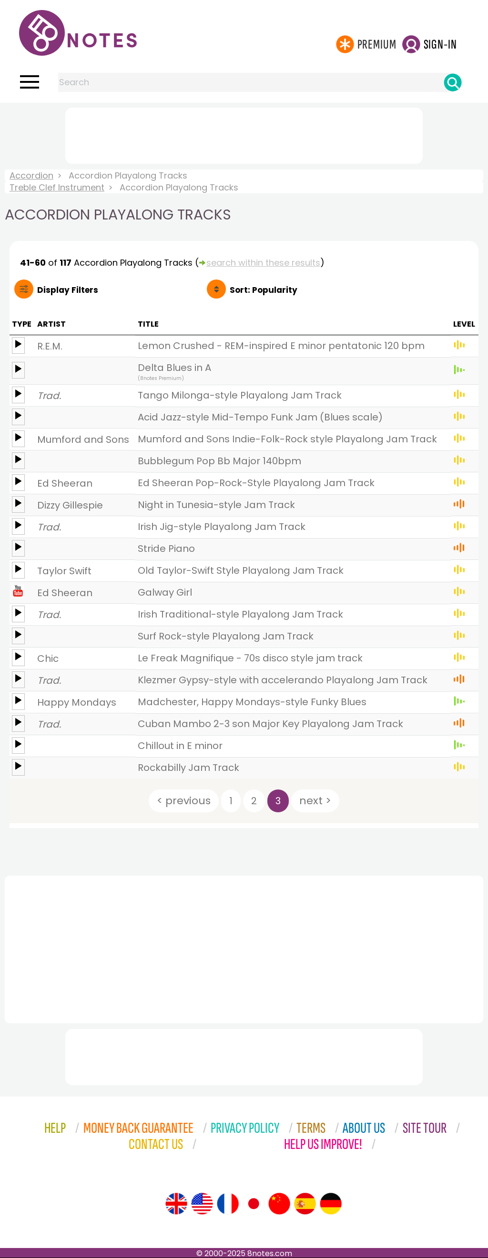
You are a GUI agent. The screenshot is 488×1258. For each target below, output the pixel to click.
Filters (67, 290)
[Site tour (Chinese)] (279, 1204)
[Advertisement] (244, 133)
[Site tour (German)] (331, 1204)
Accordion (31, 175)
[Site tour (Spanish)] (305, 1204)
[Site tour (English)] (176, 1204)
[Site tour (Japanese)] (253, 1204)
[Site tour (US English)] (202, 1204)
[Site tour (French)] (228, 1204)
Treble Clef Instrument (57, 187)
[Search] (453, 82)
